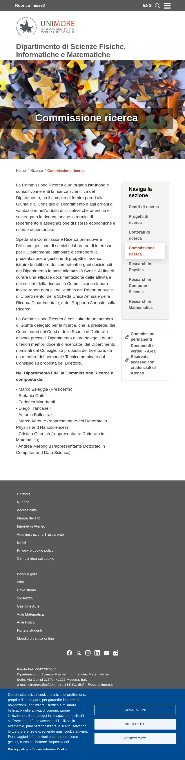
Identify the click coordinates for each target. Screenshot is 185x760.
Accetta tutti (135, 738)
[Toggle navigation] (167, 6)
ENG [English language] (147, 5)
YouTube (106, 653)
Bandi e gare (27, 574)
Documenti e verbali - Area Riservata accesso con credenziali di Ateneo (143, 359)
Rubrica (22, 5)
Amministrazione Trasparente (40, 534)
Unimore (24, 494)
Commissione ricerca (142, 251)
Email (21, 542)
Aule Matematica (30, 614)
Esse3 (39, 5)
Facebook (69, 653)
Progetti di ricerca (138, 219)
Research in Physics (140, 267)
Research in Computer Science (140, 285)
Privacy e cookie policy (35, 550)
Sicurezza (25, 598)
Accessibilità (27, 510)
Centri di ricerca (144, 207)
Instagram (88, 653)
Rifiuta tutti (135, 724)
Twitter (79, 653)
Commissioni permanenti (143, 337)
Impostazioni (135, 710)
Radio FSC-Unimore (115, 653)
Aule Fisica (25, 622)
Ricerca (36, 170)
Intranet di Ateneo (31, 526)
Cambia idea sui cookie (35, 558)
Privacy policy (18, 749)
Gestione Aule (28, 606)
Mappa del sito (28, 518)
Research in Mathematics (141, 304)
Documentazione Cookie (50, 749)
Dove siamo (26, 590)
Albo (20, 582)
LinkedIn (97, 653)
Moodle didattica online (35, 638)
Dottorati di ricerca (139, 235)
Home (21, 170)
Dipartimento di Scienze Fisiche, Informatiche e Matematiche (71, 51)
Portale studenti (29, 630)
